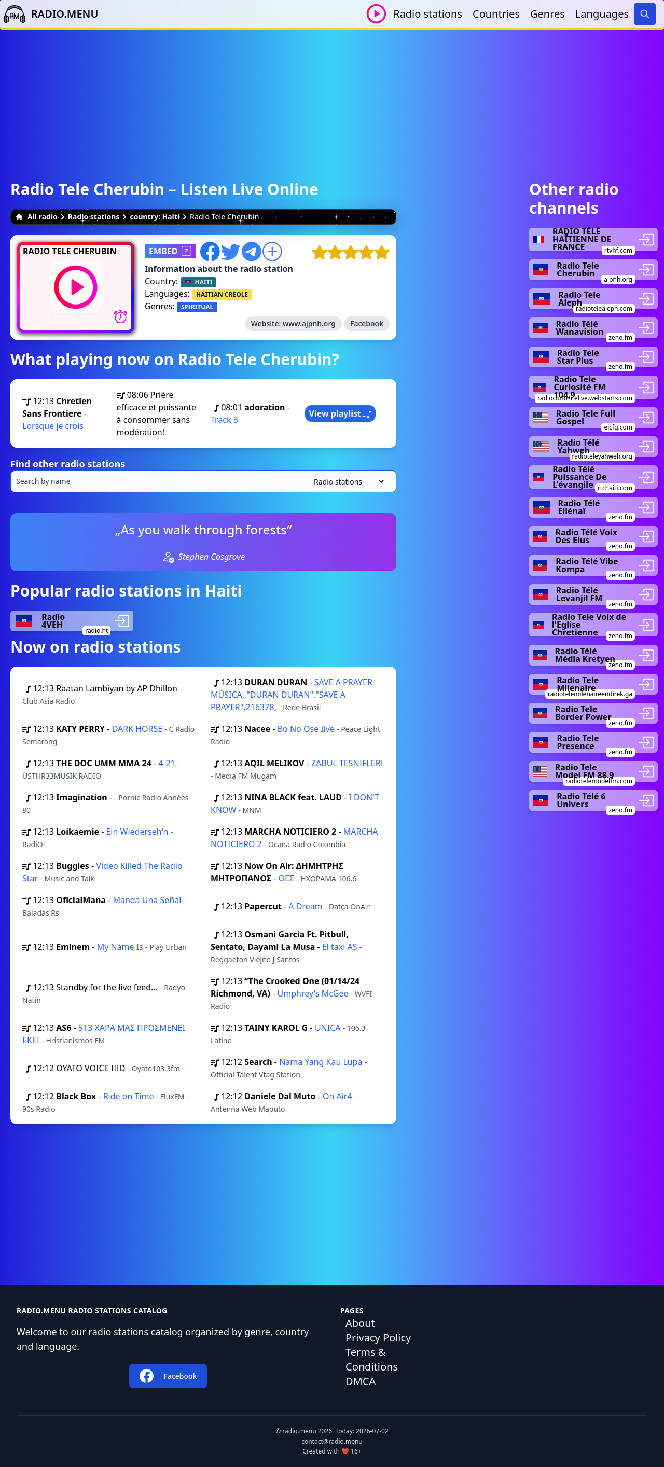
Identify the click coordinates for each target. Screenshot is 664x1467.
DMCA (360, 1381)
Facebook (366, 323)
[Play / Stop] (376, 13)
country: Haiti (154, 217)
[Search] (645, 14)
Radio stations (427, 14)
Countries (496, 14)
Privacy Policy (378, 1338)
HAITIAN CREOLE (222, 294)
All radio (36, 217)
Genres (547, 14)
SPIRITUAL (197, 306)
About (360, 1323)
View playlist (340, 413)
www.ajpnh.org (309, 323)
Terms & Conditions (371, 1359)
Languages (602, 14)
